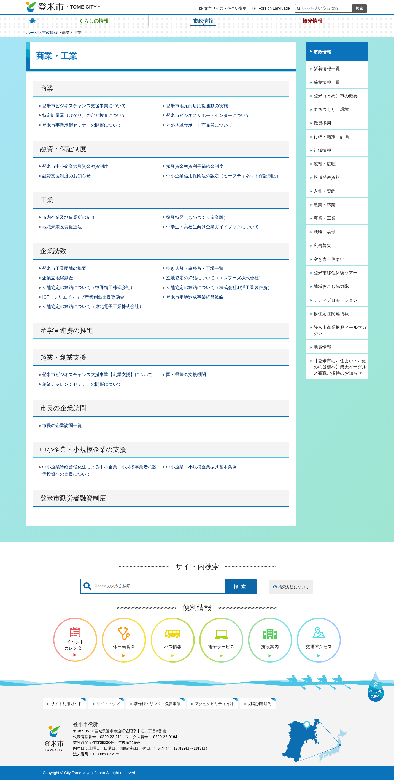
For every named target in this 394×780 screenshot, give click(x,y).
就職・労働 (325, 232)
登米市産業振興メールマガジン (340, 330)
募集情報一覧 (327, 82)
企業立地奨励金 (57, 277)
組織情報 (322, 150)
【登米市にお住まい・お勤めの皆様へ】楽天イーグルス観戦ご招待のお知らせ (340, 367)
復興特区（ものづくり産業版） (197, 217)
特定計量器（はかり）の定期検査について (84, 115)
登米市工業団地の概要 (64, 268)
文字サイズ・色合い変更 (225, 8)
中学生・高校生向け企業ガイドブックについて (212, 226)
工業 (46, 199)
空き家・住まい (329, 259)
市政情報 (50, 32)
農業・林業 (325, 204)
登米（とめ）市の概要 (336, 95)
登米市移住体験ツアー (336, 272)
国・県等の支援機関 (186, 374)
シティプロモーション (336, 300)
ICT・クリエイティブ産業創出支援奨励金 (83, 297)
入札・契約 (325, 191)
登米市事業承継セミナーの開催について (82, 125)
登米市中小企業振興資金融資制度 (75, 166)
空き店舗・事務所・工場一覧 (194, 268)
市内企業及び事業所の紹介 (68, 217)
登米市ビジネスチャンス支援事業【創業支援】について (97, 374)
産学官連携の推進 (66, 330)
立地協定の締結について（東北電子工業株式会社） (93, 306)
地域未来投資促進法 (62, 226)
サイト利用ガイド (66, 703)
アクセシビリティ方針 (214, 703)
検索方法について (293, 587)
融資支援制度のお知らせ (66, 175)
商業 (46, 88)
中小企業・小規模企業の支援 (83, 449)
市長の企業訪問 (63, 408)
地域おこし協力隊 (331, 286)
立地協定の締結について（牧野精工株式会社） (88, 287)
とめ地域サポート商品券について (199, 125)
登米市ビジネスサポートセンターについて (208, 115)
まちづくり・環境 (331, 109)
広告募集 (322, 245)
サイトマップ (108, 703)
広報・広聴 (325, 164)
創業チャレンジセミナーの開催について (82, 384)
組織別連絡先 (259, 703)
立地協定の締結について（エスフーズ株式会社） (214, 277)
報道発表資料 (327, 177)
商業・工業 (325, 218)
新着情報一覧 (327, 68)
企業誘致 (53, 250)
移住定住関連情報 (331, 313)
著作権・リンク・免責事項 (157, 703)
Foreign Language (274, 8)
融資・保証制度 (63, 148)
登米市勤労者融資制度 (73, 498)
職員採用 (322, 123)
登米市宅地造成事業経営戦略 (194, 297)
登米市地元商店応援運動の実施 (197, 105)
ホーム (32, 32)
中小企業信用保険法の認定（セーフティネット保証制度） (223, 175)
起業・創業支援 (63, 357)
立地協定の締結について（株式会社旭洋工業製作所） (219, 287)
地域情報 (322, 347)
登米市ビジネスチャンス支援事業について (84, 105)
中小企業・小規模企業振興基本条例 (201, 467)
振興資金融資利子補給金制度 (194, 166)
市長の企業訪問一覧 (62, 425)
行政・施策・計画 (331, 136)
